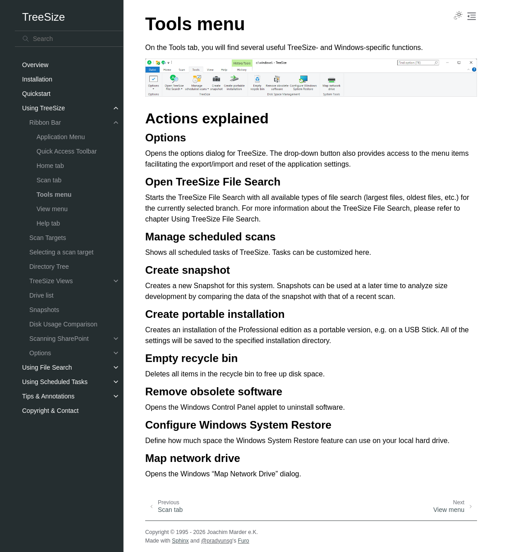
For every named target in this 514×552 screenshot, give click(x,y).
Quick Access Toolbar (67, 151)
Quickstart (36, 93)
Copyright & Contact (50, 410)
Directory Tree (49, 266)
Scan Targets (47, 237)
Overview (35, 64)
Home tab (50, 165)
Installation (37, 79)
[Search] (69, 39)
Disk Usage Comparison (63, 324)
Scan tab (49, 180)
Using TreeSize (43, 108)
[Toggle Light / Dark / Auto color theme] (458, 16)
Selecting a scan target (61, 252)
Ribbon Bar (45, 122)
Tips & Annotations (48, 396)
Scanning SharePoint (59, 338)
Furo (243, 541)
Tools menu (54, 194)
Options (40, 353)
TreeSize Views (51, 281)
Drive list (41, 295)
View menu (52, 209)
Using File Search (47, 367)
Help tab (48, 223)
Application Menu (61, 136)
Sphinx (180, 541)
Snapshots (44, 309)
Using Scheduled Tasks (54, 381)
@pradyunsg (217, 541)
